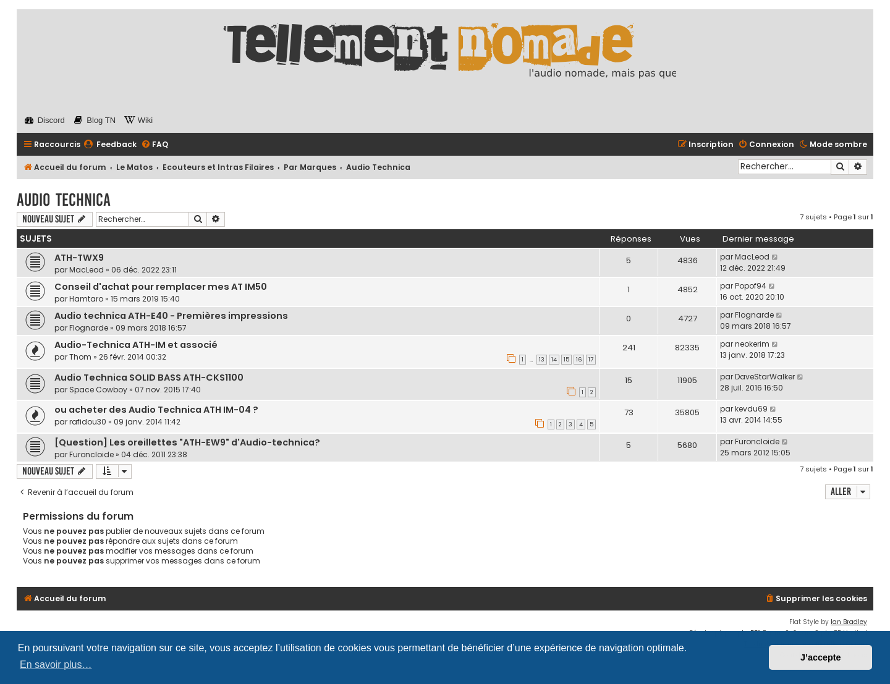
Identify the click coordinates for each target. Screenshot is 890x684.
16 (579, 359)
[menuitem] (110, 145)
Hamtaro (86, 298)
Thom (80, 357)
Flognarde (88, 328)
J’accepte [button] (820, 657)
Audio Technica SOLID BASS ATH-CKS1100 (149, 377)
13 (542, 359)
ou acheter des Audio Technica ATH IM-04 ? (156, 409)
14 (554, 359)
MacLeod (86, 269)
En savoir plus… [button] (56, 664)
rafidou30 (87, 421)
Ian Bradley (849, 622)
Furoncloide (91, 454)
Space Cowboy (98, 389)
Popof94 (750, 286)
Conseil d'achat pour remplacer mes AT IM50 (160, 287)
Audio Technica (64, 199)
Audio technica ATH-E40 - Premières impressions (171, 316)
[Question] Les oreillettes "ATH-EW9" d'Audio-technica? (187, 442)
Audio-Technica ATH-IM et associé (136, 345)
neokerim (752, 344)
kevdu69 (751, 408)
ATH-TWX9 (79, 257)
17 (590, 359)
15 (566, 359)
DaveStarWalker (765, 376)
